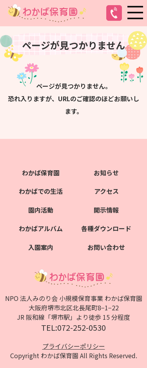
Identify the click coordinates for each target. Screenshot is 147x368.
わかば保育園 (41, 172)
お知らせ (106, 172)
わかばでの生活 (41, 191)
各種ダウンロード (106, 228)
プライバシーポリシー (73, 346)
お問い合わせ (106, 247)
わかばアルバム (41, 228)
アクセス (106, 191)
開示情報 (106, 210)
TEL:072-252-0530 (73, 327)
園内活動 (40, 210)
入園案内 (40, 247)
